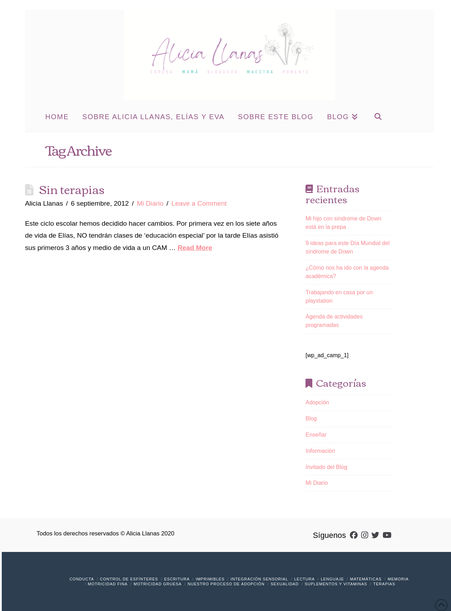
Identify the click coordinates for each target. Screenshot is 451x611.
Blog (311, 419)
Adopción (317, 402)
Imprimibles (210, 579)
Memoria (398, 579)
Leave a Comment (199, 203)
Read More (195, 247)
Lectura (304, 579)
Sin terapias (72, 188)
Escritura (177, 579)
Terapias (384, 584)
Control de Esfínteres (129, 579)
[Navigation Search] (378, 116)
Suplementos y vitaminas (336, 584)
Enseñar (316, 435)
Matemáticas (366, 579)
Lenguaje (332, 579)
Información (320, 451)
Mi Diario (150, 203)
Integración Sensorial (259, 579)
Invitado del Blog (326, 467)
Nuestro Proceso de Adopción (226, 584)
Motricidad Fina (108, 584)
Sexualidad (285, 584)
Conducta (81, 579)
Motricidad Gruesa (157, 584)
